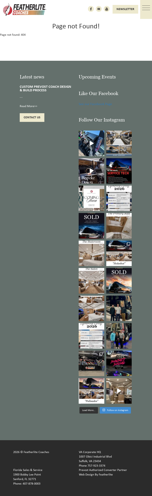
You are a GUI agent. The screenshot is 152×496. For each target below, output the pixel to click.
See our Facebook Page (95, 104)
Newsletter (125, 9)
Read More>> (28, 106)
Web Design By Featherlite (96, 474)
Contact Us (32, 117)
